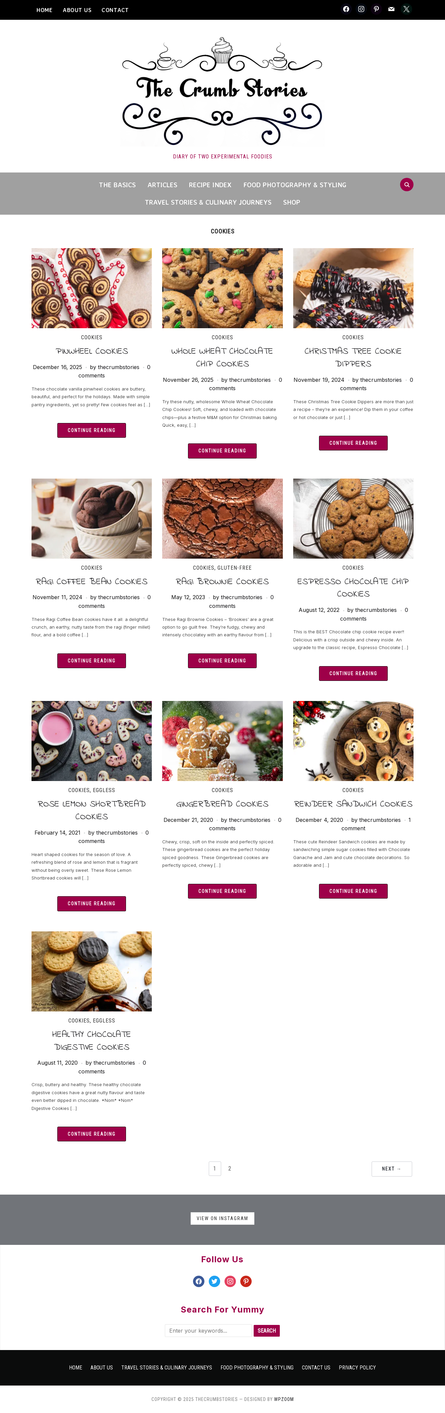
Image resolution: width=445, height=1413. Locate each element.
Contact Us (316, 1367)
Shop (291, 202)
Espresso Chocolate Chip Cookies (353, 588)
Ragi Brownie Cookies (222, 581)
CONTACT (115, 9)
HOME (45, 9)
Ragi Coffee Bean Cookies (91, 581)
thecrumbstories (118, 367)
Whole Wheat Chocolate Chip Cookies (222, 358)
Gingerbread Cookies (222, 804)
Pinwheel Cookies (92, 351)
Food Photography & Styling (294, 185)
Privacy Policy (357, 1367)
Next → (392, 1169)
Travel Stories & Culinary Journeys (208, 202)
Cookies (92, 337)
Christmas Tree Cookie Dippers (353, 358)
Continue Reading (92, 430)
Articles (162, 185)
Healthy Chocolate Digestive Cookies (91, 1041)
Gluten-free (234, 568)
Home (75, 1367)
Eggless (104, 790)
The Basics (117, 185)
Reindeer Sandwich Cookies (353, 804)
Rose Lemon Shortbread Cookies (92, 811)
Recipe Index (210, 185)
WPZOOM (284, 1399)
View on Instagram (222, 1218)
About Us (77, 9)
